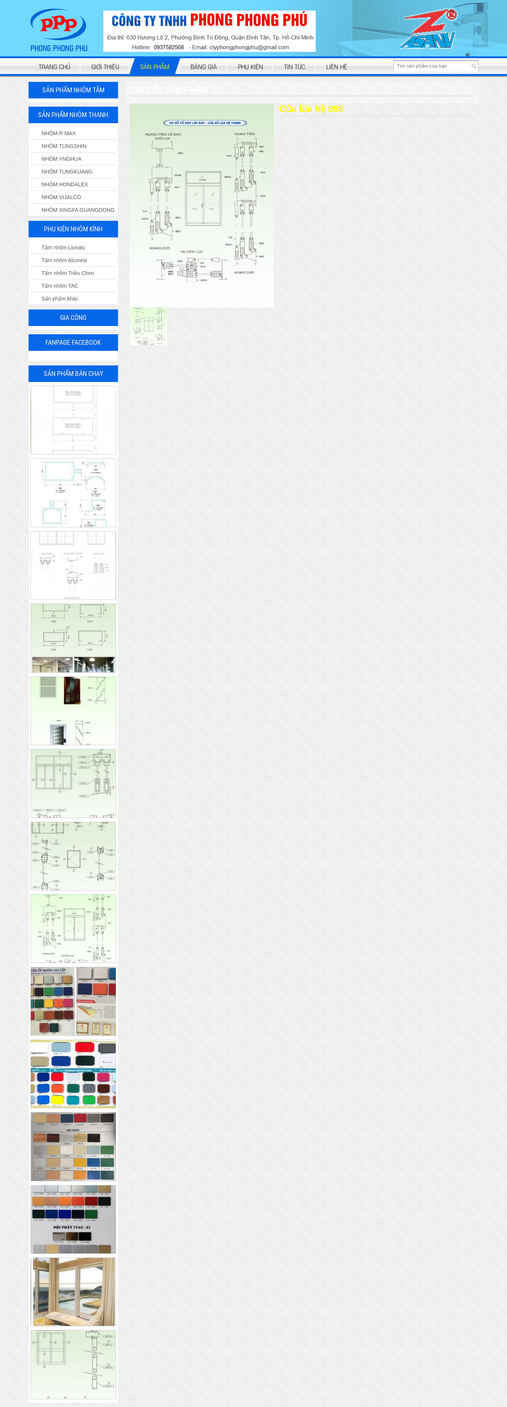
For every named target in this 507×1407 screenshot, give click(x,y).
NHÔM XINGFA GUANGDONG (78, 210)
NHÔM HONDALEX (65, 184)
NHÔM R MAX (59, 133)
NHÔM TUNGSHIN (64, 146)
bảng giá (204, 66)
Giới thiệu (105, 66)
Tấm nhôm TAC (60, 286)
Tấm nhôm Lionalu (63, 248)
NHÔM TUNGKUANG (67, 172)
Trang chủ (54, 66)
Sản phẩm (155, 66)
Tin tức (294, 66)
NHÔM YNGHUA (62, 159)
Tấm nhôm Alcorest (64, 260)
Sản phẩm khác (60, 299)
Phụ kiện (250, 66)
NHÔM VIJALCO (61, 197)
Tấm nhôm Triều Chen (68, 273)
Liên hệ (336, 66)
